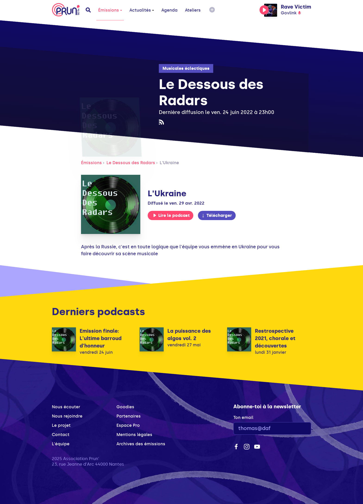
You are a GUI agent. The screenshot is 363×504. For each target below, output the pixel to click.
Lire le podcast (171, 215)
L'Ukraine (169, 162)
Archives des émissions (140, 443)
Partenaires (128, 416)
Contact (60, 434)
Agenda (169, 10)
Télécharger (216, 215)
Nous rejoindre (67, 416)
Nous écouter (66, 406)
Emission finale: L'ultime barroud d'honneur (101, 338)
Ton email (243, 417)
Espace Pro (128, 425)
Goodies (125, 406)
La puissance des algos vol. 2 (189, 334)
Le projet (61, 425)
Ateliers (193, 10)
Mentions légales (134, 434)
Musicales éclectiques (186, 68)
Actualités (141, 10)
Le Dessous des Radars (130, 162)
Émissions (110, 10)
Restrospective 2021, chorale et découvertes (275, 338)
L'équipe (60, 443)
